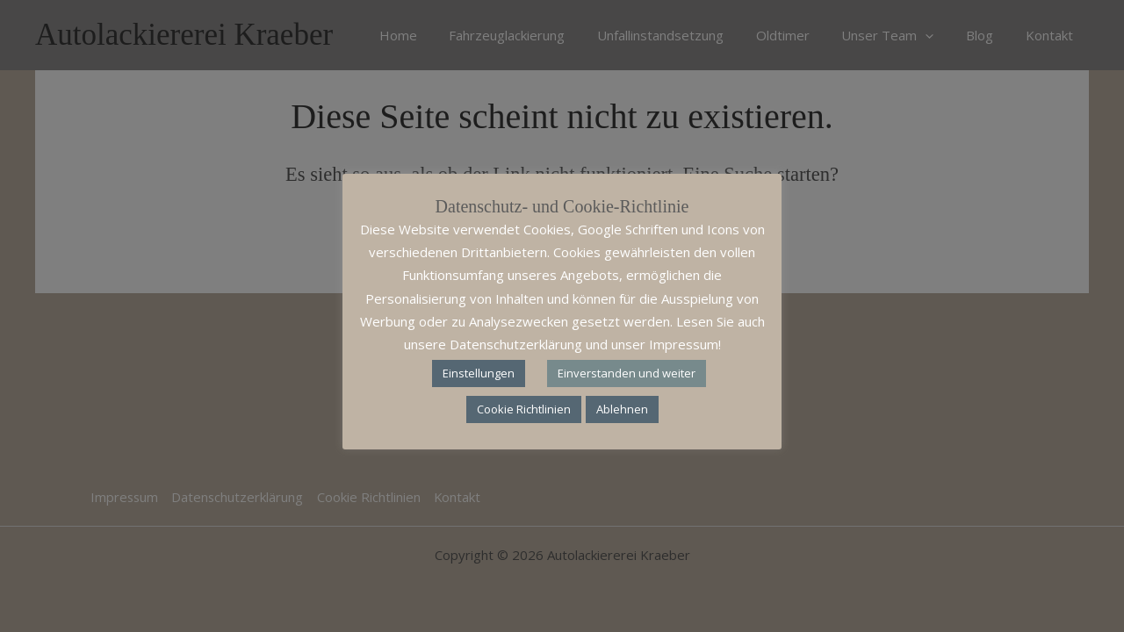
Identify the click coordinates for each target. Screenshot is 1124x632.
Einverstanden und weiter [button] (626, 373)
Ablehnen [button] (622, 409)
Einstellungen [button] (479, 373)
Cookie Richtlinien (524, 409)
